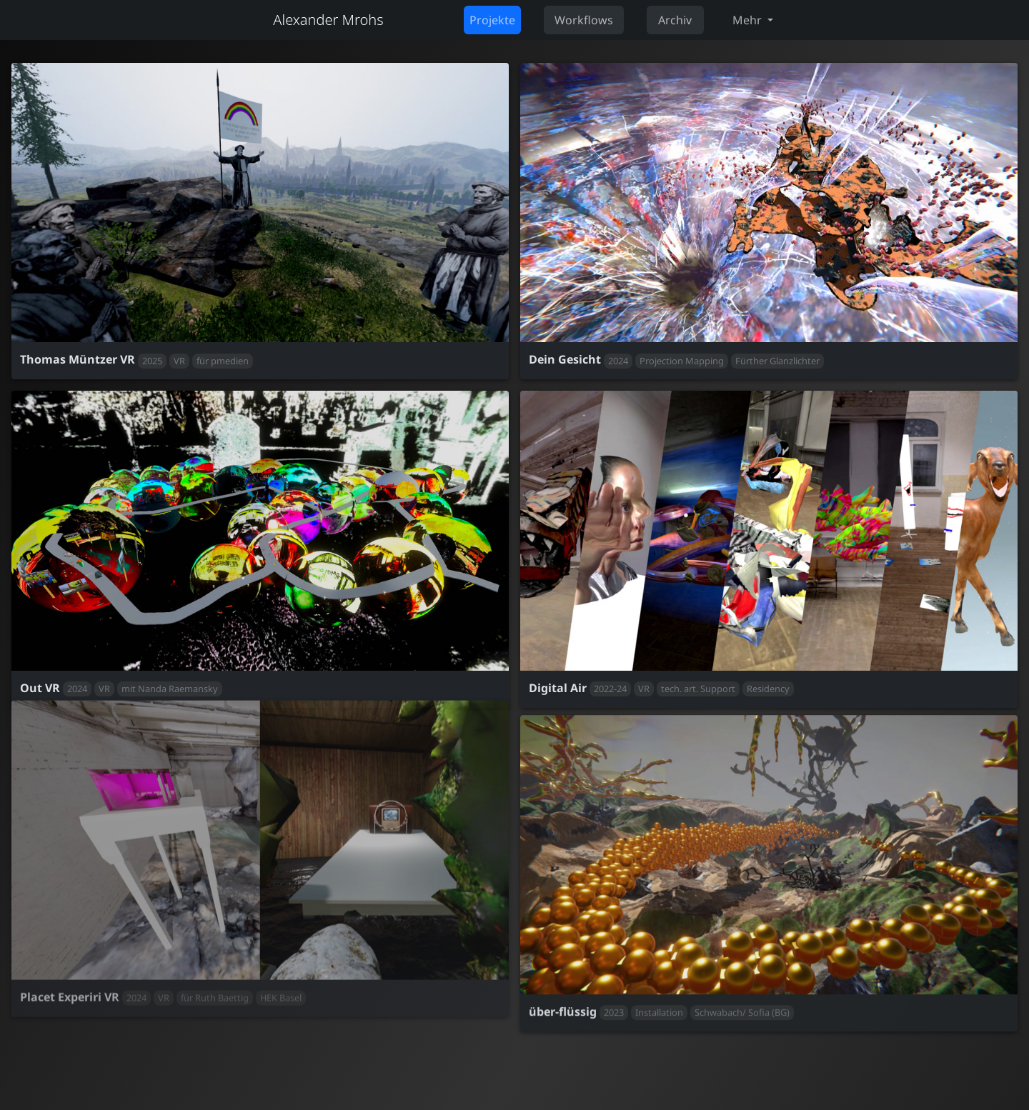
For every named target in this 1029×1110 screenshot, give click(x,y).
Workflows (584, 20)
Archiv (675, 20)
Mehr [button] (748, 20)
